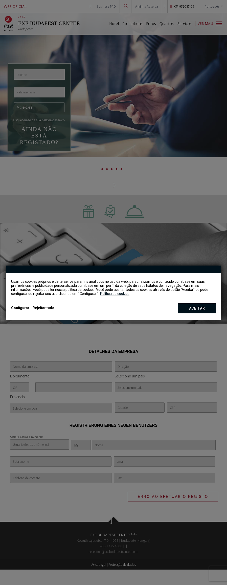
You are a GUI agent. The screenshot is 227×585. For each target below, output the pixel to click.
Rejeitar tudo (43, 308)
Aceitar (197, 308)
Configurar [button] (20, 308)
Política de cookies (114, 294)
